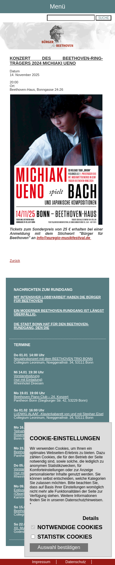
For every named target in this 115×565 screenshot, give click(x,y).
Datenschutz (75, 562)
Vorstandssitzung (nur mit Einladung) (28, 377)
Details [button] (91, 518)
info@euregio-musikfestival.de (63, 238)
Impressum (41, 562)
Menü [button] (57, 6)
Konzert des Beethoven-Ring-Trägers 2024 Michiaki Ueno (56, 61)
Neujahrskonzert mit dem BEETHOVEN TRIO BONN (53, 359)
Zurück (15, 260)
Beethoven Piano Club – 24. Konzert (41, 397)
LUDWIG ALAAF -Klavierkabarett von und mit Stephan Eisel (58, 414)
